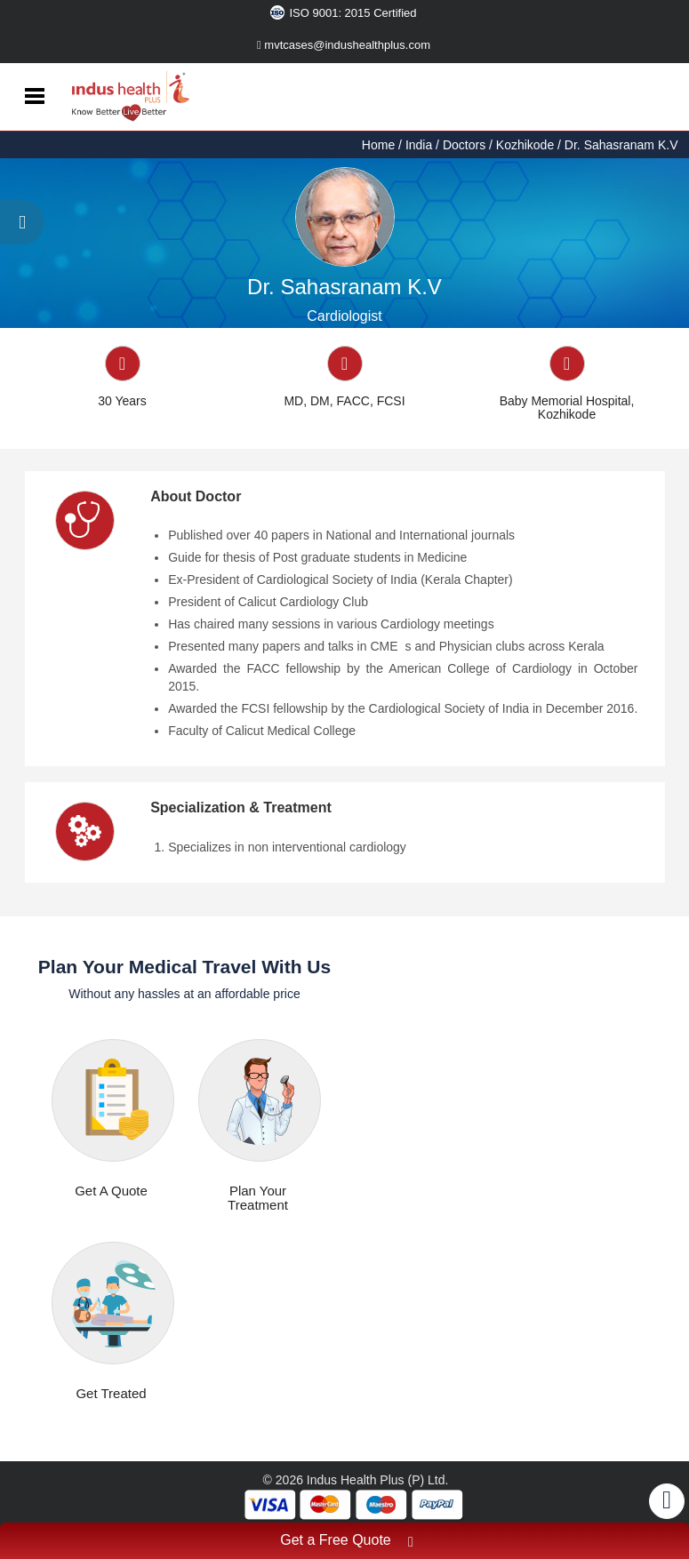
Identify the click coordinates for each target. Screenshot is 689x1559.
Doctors (464, 145)
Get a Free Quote (346, 1542)
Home (380, 145)
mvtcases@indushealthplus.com (343, 45)
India (418, 145)
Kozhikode (525, 145)
